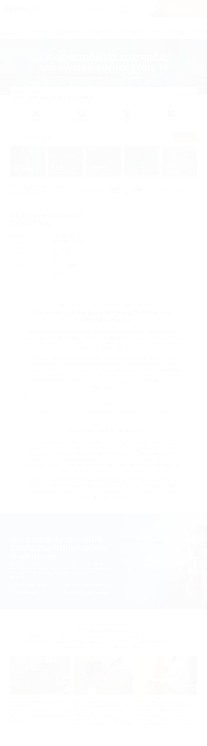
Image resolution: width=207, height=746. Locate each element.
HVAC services (115, 482)
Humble (69, 361)
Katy (58, 361)
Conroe (82, 361)
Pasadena (96, 361)
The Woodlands (122, 361)
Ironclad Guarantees (80, 461)
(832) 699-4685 (65, 267)
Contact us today (89, 494)
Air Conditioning (22, 701)
